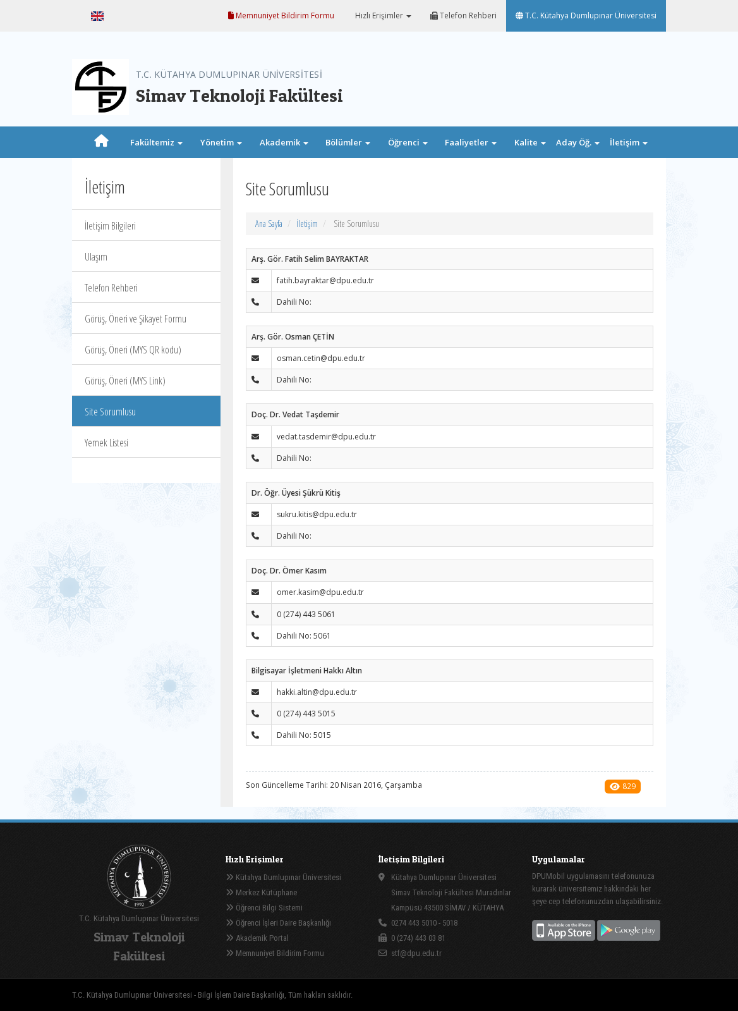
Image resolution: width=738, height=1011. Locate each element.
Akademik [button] (284, 142)
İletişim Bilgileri (110, 226)
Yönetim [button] (221, 142)
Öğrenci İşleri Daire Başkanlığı (278, 923)
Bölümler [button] (347, 142)
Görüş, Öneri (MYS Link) (125, 381)
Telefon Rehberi (463, 15)
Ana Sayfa (268, 224)
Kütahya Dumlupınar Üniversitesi (283, 877)
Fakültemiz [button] (156, 142)
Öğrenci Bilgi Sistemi (264, 907)
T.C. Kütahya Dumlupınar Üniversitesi (586, 15)
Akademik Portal (257, 938)
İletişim (307, 224)
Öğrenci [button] (408, 142)
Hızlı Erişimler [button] (382, 15)
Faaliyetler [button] (471, 142)
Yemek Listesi (106, 443)
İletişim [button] (629, 142)
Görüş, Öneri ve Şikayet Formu (135, 319)
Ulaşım (96, 257)
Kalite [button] (530, 142)
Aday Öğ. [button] (578, 142)
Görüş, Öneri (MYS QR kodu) (133, 350)
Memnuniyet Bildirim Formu (281, 15)
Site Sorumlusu (110, 412)
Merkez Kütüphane (261, 892)
